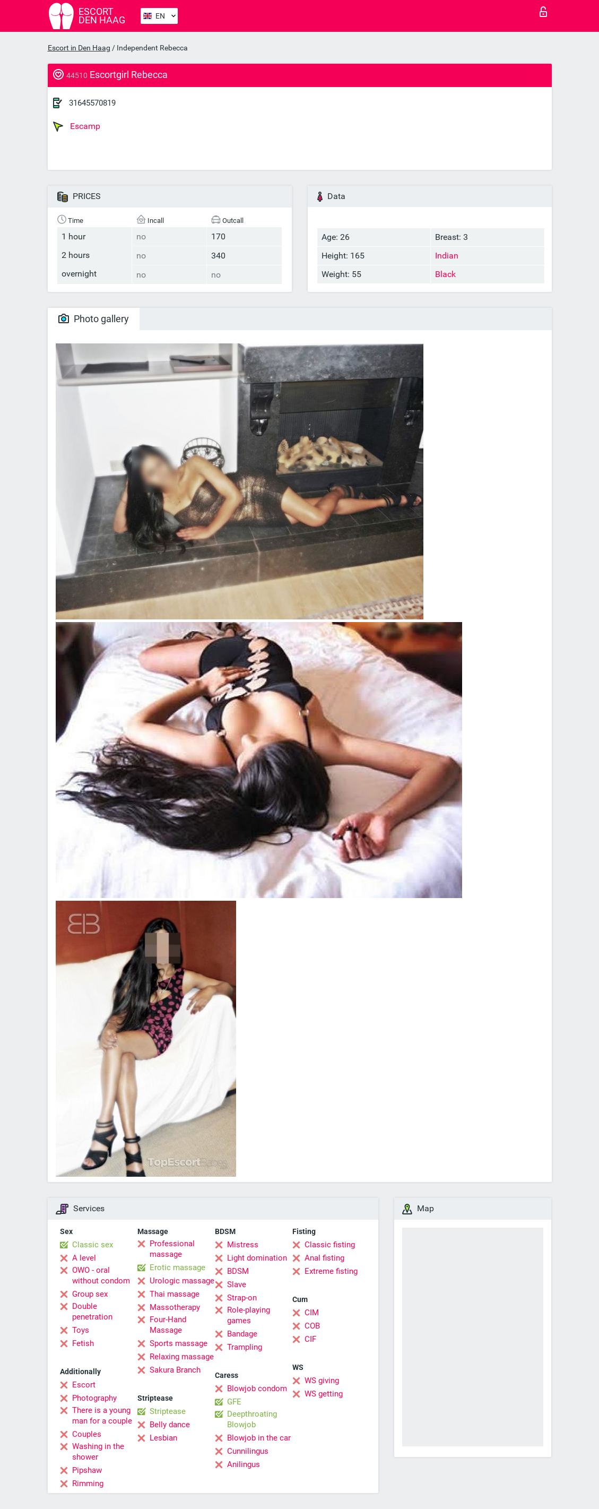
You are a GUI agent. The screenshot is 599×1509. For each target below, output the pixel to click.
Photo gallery (93, 318)
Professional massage (172, 1249)
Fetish (83, 1343)
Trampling (244, 1347)
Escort (84, 1385)
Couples (86, 1434)
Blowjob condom (257, 1388)
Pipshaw (87, 1470)
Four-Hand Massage (168, 1325)
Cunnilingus (247, 1451)
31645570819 (92, 103)
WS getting (324, 1394)
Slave (236, 1284)
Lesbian (163, 1438)
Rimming (87, 1483)
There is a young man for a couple (102, 1415)
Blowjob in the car (259, 1438)
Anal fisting (324, 1258)
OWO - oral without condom (101, 1275)
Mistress (242, 1244)
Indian (446, 256)
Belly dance (170, 1424)
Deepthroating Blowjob (252, 1419)
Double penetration (92, 1311)
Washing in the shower (98, 1452)
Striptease (168, 1411)
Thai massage (174, 1294)
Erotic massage (177, 1267)
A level (84, 1258)
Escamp (76, 126)
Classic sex (92, 1244)
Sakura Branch (175, 1370)
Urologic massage (182, 1281)
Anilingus (243, 1464)
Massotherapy (175, 1307)
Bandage (242, 1334)
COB (312, 1326)
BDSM (238, 1271)
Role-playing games (248, 1315)
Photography (94, 1398)
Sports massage (178, 1343)
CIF (310, 1339)
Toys (80, 1330)
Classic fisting (330, 1244)
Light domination (257, 1258)
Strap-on (242, 1298)
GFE (234, 1402)
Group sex (90, 1294)
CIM (312, 1312)
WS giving (322, 1380)
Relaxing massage (182, 1356)
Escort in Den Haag (79, 48)
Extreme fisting (331, 1271)
